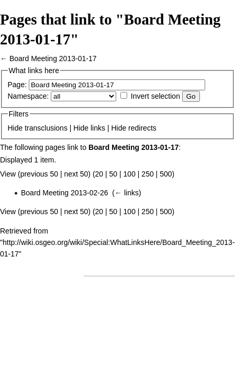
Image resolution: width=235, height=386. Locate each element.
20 (99, 174)
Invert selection (155, 96)
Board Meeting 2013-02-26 (64, 193)
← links (127, 193)
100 (130, 174)
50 (113, 174)
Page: (17, 84)
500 (166, 174)
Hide (15, 128)
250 (147, 174)
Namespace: (28, 96)
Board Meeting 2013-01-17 (53, 58)
